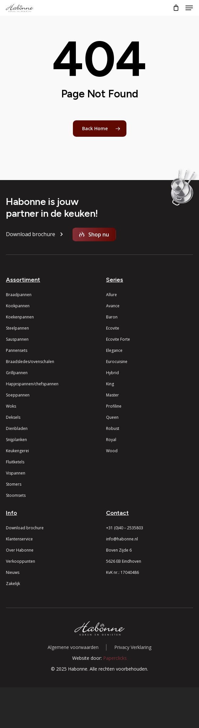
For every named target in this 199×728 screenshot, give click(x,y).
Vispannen (15, 473)
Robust (112, 428)
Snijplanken (16, 439)
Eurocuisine (116, 361)
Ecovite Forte (118, 339)
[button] (189, 8)
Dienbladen (17, 428)
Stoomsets (16, 495)
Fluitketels (15, 462)
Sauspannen (17, 339)
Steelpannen (17, 328)
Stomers (13, 484)
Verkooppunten (20, 561)
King (110, 384)
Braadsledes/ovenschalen (30, 361)
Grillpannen (17, 372)
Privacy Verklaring (132, 647)
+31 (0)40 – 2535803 (124, 528)
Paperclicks (115, 658)
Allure (111, 294)
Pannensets (16, 350)
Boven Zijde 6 (119, 550)
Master (112, 395)
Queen (112, 417)
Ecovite (112, 328)
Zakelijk (13, 583)
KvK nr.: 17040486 (122, 572)
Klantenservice (19, 539)
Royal (111, 439)
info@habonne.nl (122, 539)
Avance (113, 306)
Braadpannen (19, 294)
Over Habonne (19, 550)
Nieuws (12, 572)
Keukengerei (17, 451)
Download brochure (25, 528)
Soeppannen (18, 395)
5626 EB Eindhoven (123, 561)
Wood (112, 451)
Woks (11, 406)
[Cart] (175, 8)
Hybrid (112, 372)
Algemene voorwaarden (73, 647)
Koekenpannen (20, 317)
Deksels (13, 417)
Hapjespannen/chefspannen (32, 384)
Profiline (114, 406)
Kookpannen (18, 306)
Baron (112, 317)
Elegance (114, 350)
